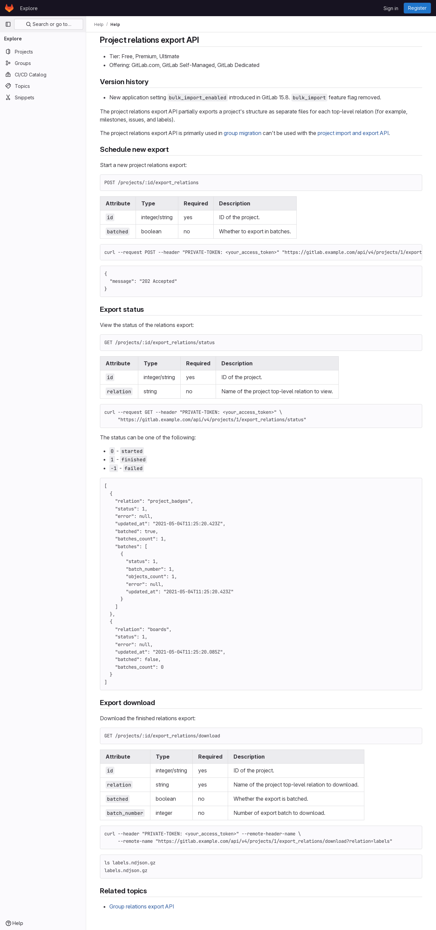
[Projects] (42, 51)
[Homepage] (9, 8)
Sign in (391, 8)
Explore (29, 8)
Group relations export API (141, 906)
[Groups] (42, 63)
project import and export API (353, 133)
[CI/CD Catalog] (42, 74)
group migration (242, 133)
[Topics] (42, 85)
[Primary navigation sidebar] (8, 24)
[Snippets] (42, 97)
